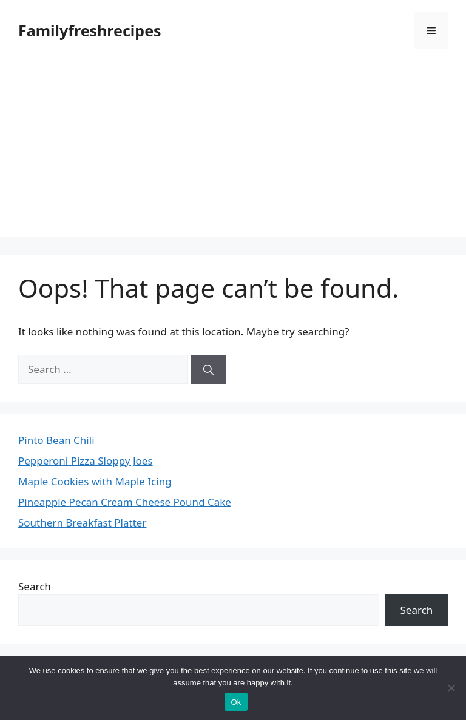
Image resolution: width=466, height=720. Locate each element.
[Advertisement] (233, 152)
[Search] (208, 369)
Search (34, 586)
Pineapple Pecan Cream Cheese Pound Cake (124, 502)
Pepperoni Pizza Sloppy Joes (85, 461)
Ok (236, 702)
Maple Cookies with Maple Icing (95, 481)
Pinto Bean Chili (56, 440)
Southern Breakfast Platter (82, 523)
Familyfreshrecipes (89, 30)
